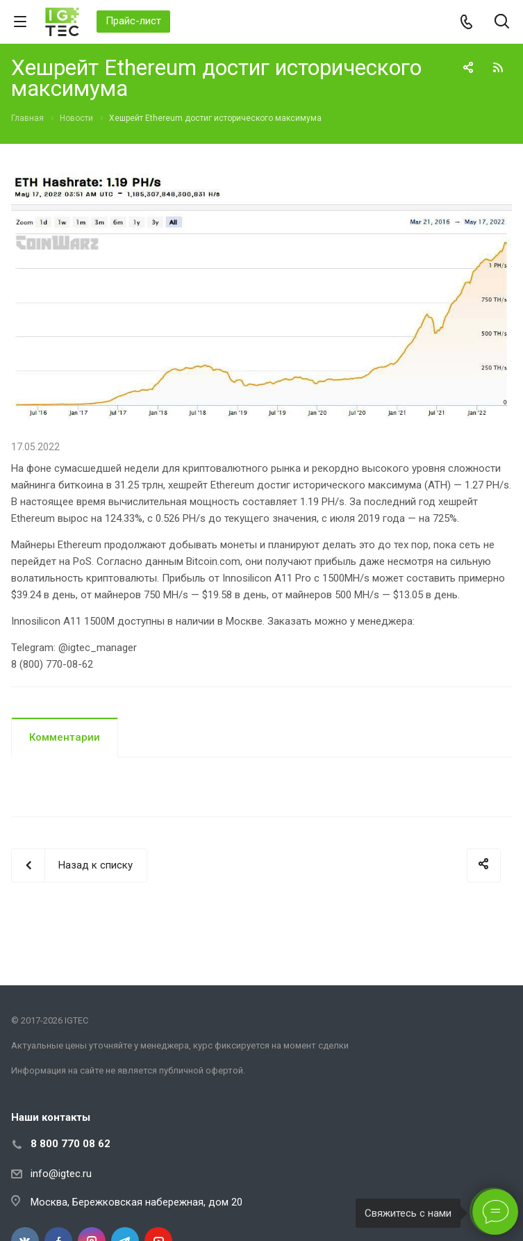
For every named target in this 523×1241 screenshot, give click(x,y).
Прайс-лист (133, 21)
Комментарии (64, 737)
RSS (498, 67)
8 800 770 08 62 (70, 1143)
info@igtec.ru (61, 1173)
